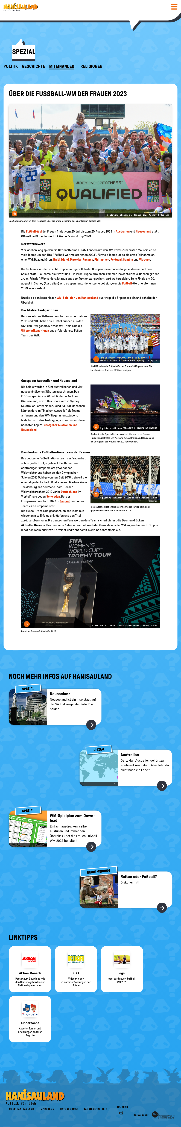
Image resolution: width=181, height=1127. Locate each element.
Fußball (127, 283)
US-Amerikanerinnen (35, 330)
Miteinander (61, 66)
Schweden (53, 496)
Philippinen (101, 259)
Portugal (116, 259)
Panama (88, 259)
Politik (11, 66)
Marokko (75, 259)
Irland (65, 259)
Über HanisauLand (21, 1109)
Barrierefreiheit (95, 1109)
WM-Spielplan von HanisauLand (77, 298)
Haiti (56, 259)
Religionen (91, 66)
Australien (123, 231)
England (65, 501)
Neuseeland (143, 231)
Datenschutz (69, 1109)
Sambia (128, 259)
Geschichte (33, 66)
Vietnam (144, 259)
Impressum (47, 1109)
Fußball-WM (34, 231)
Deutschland (69, 492)
